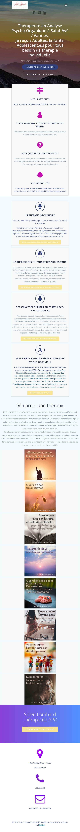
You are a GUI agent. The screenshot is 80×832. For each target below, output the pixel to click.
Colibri (42, 825)
